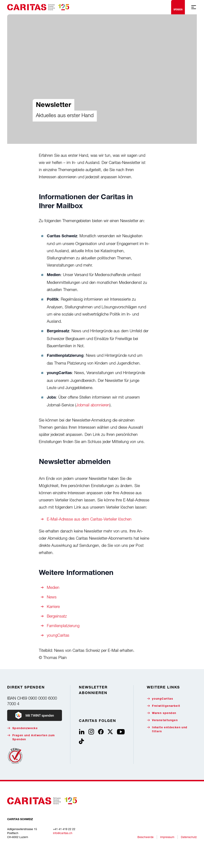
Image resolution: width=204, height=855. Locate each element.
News (52, 597)
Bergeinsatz (57, 616)
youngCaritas (58, 635)
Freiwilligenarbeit (163, 706)
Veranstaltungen (162, 720)
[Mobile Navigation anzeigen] (193, 7)
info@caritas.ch (62, 833)
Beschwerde (145, 837)
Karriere (53, 606)
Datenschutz (189, 837)
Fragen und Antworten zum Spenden (31, 737)
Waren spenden (161, 713)
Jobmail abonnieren (93, 405)
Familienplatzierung (63, 625)
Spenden (178, 6)
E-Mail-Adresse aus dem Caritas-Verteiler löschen (89, 519)
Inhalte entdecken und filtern (167, 729)
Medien (53, 587)
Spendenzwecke (22, 728)
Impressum (167, 837)
